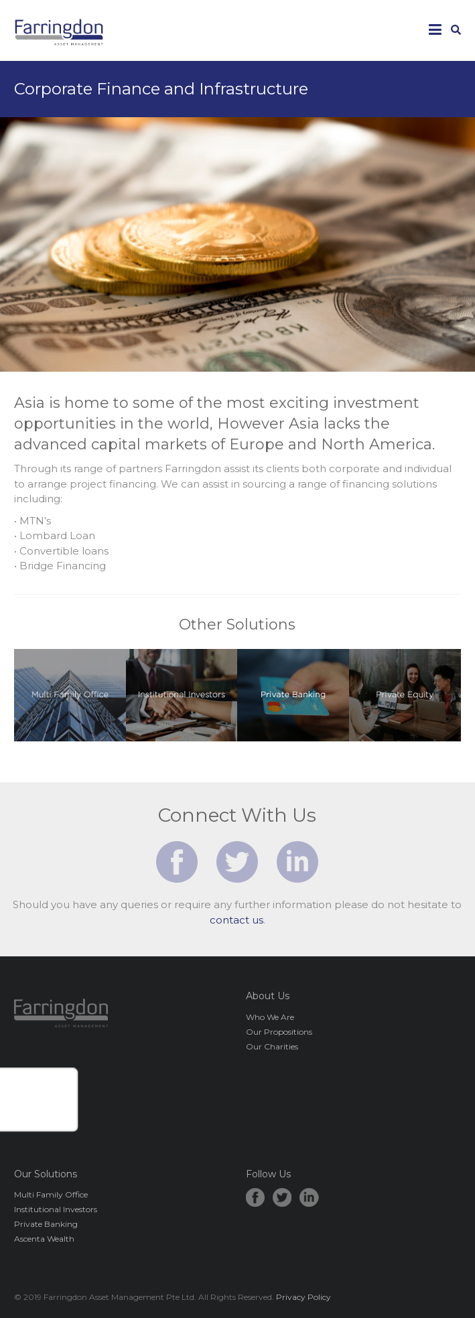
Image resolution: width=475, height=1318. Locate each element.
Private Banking (46, 1224)
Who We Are (270, 1017)
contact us (236, 919)
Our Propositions (279, 1032)
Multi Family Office (51, 1194)
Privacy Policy (303, 1297)
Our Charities (272, 1046)
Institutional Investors (55, 1209)
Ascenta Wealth (44, 1239)
